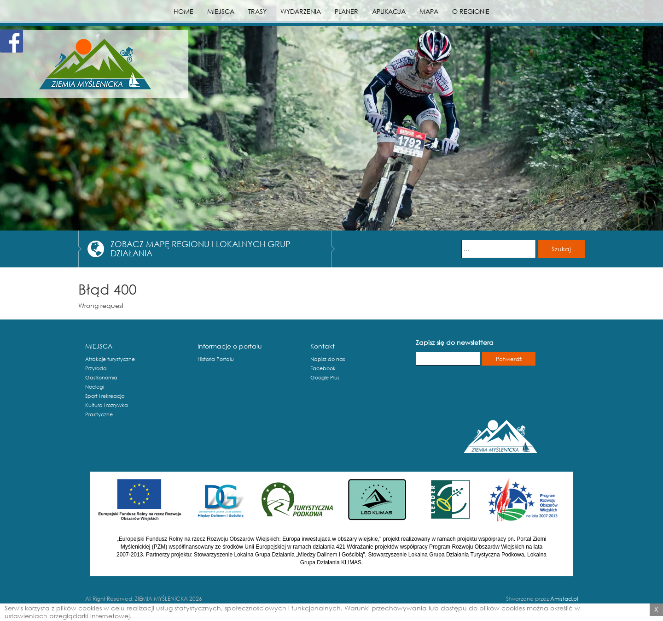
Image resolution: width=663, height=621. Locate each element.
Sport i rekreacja (105, 396)
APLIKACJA (389, 11)
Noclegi (94, 386)
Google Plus (324, 377)
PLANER (346, 11)
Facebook (323, 368)
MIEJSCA (220, 11)
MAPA (428, 11)
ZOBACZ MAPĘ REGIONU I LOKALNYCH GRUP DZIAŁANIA (200, 248)
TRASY (257, 11)
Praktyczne (99, 414)
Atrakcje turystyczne (110, 359)
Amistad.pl (564, 599)
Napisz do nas (327, 359)
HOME (183, 11)
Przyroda (96, 368)
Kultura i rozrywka (106, 405)
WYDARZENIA (300, 11)
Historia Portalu (216, 359)
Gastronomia (101, 377)
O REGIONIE (470, 11)
